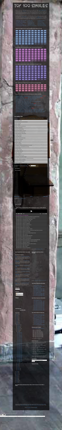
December (18, 324)
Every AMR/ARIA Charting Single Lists (21, 22)
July (17, 331)
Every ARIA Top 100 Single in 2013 (39, 322)
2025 (17, 315)
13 (43, 280)
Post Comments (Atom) (22, 198)
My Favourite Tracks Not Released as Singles (23, 106)
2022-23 (34, 101)
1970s (29, 95)
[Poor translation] (3, 415)
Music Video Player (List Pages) (42, 25)
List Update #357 (19, 340)
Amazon (25, 16)
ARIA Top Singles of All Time (20, 97)
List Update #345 (19, 356)
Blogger (36, 407)
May (18, 364)
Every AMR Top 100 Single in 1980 (39, 293)
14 (44, 280)
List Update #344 (18, 116)
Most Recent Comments (31, 23)
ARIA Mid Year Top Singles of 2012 (33, 105)
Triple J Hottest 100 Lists (19, 23)
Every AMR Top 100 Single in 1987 (39, 294)
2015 (17, 375)
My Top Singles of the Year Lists (20, 21)
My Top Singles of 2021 (37, 287)
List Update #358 (19, 339)
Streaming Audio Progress (41, 20)
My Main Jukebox (30, 20)
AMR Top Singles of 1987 (38, 316)
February (18, 368)
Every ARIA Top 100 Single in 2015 (39, 320)
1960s (27, 95)
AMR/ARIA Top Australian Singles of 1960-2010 (34, 96)
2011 (17, 380)
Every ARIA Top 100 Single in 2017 (39, 321)
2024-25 (37, 101)
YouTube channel (43, 404)
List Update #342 (19, 360)
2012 (17, 379)
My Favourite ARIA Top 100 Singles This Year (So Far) (24, 107)
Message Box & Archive (31, 22)
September (19, 328)
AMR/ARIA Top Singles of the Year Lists (21, 20)
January (18, 369)
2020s (41, 95)
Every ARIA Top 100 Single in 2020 (39, 324)
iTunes (23, 16)
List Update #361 (19, 335)
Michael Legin (17, 260)
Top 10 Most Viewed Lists (31, 24)
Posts (17, 293)
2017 (17, 372)
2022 (17, 319)
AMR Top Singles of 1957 (38, 285)
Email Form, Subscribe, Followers (32, 25)
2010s (39, 95)
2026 (39, 101)
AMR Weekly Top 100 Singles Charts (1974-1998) (23, 108)
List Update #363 (19, 332)
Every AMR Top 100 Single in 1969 (32, 118)
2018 (17, 371)
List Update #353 (19, 345)
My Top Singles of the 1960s (20, 98)
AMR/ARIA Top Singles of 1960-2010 (21, 96)
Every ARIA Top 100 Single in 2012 (39, 314)
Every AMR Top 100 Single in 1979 (39, 288)
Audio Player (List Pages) (41, 23)
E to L (29, 100)
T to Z (33, 100)
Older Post (45, 196)
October (18, 327)
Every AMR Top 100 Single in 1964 (39, 289)
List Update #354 (19, 344)
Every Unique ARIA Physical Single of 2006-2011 (23, 102)
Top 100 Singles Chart (42, 10)
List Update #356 (19, 341)
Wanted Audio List (40, 21)
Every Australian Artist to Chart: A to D (21, 100)
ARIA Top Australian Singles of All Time (34, 97)
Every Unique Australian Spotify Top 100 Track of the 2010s (25, 104)
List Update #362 (19, 333)
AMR (38, 16)
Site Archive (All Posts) (41, 22)
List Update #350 (19, 349)
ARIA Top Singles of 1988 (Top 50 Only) (22, 105)
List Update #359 (19, 337)
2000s (37, 95)
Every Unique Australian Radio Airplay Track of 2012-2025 (24, 103)
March (18, 367)
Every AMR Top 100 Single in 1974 (39, 286)
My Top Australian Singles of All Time (29, 99)
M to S (31, 100)
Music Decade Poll (30, 21)
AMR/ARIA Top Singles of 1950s (21, 95)
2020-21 (31, 101)
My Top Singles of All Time (20, 99)
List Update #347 (19, 353)
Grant (16, 256)
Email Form (17, 289)
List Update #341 (19, 361)
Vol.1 (35, 280)
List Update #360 (19, 336)
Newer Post (16, 196)
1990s (34, 95)
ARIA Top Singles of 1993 (38, 323)
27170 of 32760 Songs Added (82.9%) (38, 328)
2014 (40, 105)
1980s (32, 95)
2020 (17, 322)
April (18, 365)
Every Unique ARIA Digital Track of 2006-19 (22, 101)
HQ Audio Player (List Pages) (42, 24)
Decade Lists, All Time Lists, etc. (20, 24)
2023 (17, 318)
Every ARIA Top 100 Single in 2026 (39, 295)
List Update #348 (19, 352)
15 (45, 280)
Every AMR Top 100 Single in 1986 (39, 303)
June (18, 363)
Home (31, 196)
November (18, 326)
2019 (17, 323)
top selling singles (39, 17)
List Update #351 (19, 348)
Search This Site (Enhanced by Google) (21, 25)
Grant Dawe (29, 407)
